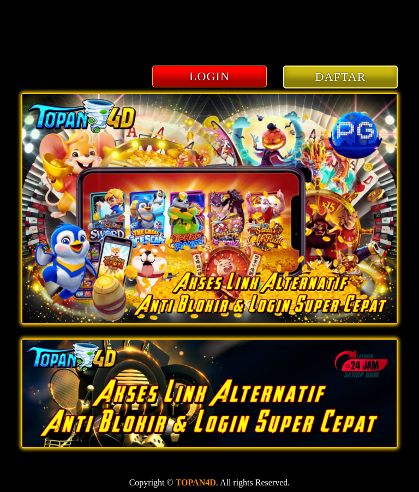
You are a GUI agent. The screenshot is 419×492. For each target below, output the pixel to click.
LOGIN (209, 76)
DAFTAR (340, 77)
